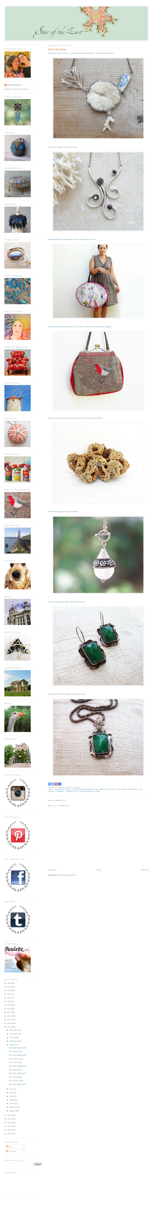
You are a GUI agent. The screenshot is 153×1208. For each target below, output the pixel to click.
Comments (11, 1151)
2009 (9, 1126)
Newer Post (52, 870)
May (11, 1096)
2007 (9, 1133)
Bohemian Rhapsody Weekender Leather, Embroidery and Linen (71, 239)
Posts (9, 1146)
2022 (9, 994)
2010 (9, 1122)
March (12, 1103)
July (11, 1089)
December (13, 1030)
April (11, 1100)
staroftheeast (86, 791)
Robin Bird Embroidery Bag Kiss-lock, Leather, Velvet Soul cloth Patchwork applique (79, 327)
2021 (9, 998)
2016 (9, 1016)
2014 (9, 1023)
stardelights (71, 791)
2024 (9, 990)
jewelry (103, 789)
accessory (60, 789)
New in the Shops (57, 49)
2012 (9, 1115)
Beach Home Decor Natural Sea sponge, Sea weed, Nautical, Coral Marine (75, 418)
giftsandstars (79, 789)
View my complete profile (16, 89)
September (13, 1041)
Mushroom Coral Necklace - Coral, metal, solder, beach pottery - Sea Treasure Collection (81, 53)
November (13, 1034)
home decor (92, 789)
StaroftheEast (14, 85)
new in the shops (130, 789)
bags (68, 789)
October (12, 1037)
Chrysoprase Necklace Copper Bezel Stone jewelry (66, 694)
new (119, 789)
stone (97, 791)
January (12, 1111)
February (12, 1107)
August (12, 1045)
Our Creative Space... (17, 1059)
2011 (9, 1119)
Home (98, 870)
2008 (9, 1130)
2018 (9, 1009)
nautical (112, 789)
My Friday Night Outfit (17, 1048)
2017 (9, 1012)
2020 (9, 1001)
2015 (9, 1020)
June (11, 1092)
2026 (9, 983)
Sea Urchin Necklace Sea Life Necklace (62, 147)
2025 (9, 987)
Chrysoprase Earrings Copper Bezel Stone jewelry (66, 602)
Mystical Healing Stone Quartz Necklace (63, 511)
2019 (9, 1005)
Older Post (144, 870)
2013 (9, 1027)
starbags (59, 791)
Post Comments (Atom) (67, 875)
